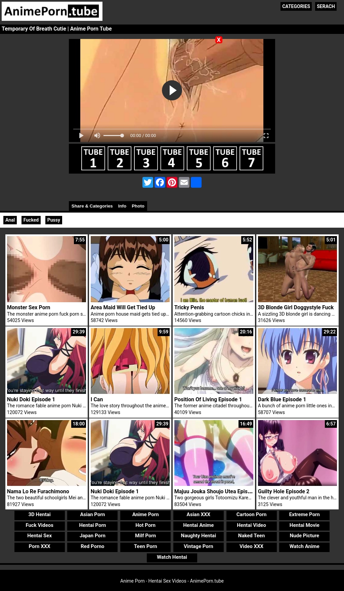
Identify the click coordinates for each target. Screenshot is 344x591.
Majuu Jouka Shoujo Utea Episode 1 (217, 491)
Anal (10, 220)
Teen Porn (145, 546)
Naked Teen (251, 536)
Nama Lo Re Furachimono (38, 491)
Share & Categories (92, 206)
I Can (97, 399)
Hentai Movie (304, 525)
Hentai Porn (92, 525)
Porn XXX (39, 546)
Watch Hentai (172, 557)
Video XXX (251, 546)
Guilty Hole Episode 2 (283, 491)
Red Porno (92, 546)
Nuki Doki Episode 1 (31, 399)
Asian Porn (92, 514)
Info (122, 206)
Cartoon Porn (251, 514)
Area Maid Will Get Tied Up (123, 307)
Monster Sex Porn (28, 307)
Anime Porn (145, 514)
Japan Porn (92, 536)
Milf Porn (145, 536)
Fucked (31, 220)
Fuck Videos (39, 525)
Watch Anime (304, 546)
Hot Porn (145, 525)
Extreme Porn (304, 514)
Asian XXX (198, 514)
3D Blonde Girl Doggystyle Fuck (296, 307)
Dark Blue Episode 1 (282, 399)
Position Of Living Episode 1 (208, 399)
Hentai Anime (198, 525)
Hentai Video (251, 525)
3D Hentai (40, 514)
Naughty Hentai (198, 536)
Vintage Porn (198, 546)
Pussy (53, 220)
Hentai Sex (39, 536)
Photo (138, 206)
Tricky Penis (189, 307)
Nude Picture (304, 536)
